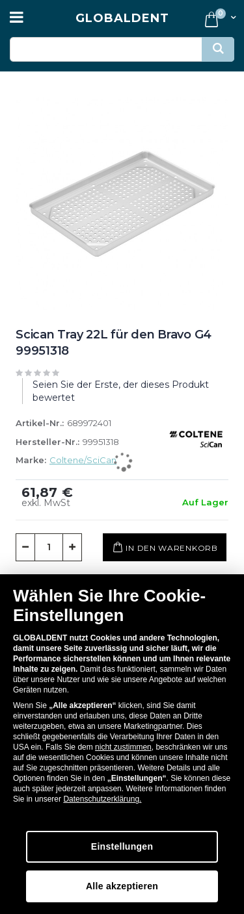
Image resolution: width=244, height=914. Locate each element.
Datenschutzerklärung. (102, 799)
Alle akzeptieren (122, 886)
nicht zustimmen (123, 747)
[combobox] (122, 49)
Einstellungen (122, 846)
